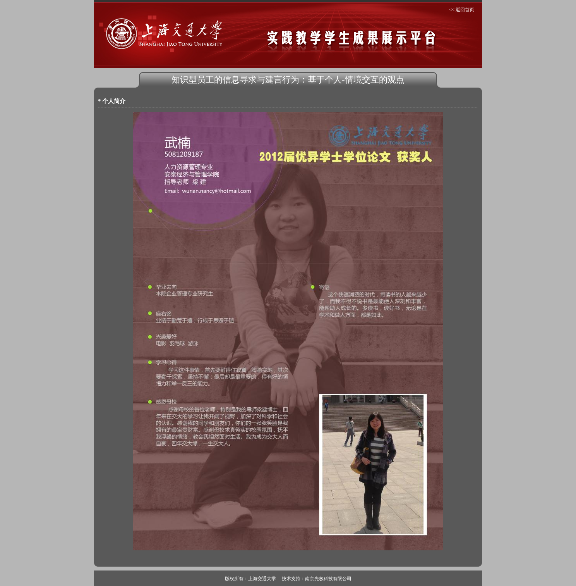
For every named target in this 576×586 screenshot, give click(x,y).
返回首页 (465, 9)
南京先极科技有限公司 (328, 578)
